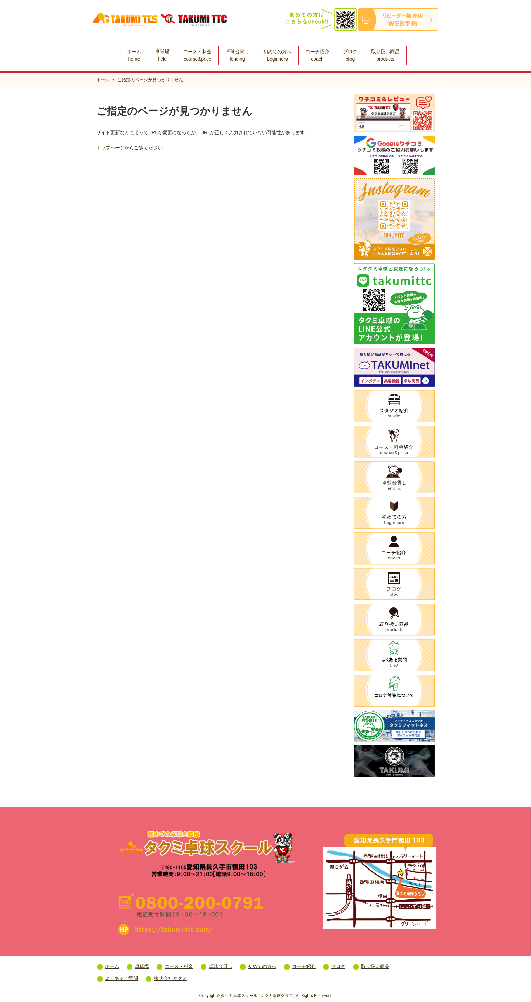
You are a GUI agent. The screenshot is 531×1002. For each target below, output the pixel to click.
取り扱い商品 (385, 55)
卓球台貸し (237, 55)
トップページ (110, 147)
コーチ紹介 (317, 55)
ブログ (350, 55)
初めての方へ (277, 55)
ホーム (134, 55)
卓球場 (162, 55)
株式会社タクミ (170, 978)
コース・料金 (197, 55)
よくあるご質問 (121, 978)
